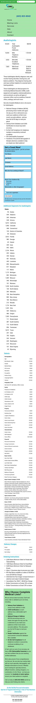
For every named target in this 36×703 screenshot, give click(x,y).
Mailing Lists (12, 23)
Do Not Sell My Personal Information (18, 688)
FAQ (8, 29)
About (9, 32)
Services (10, 26)
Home (9, 20)
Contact (10, 35)
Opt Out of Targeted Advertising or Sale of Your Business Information (18, 691)
